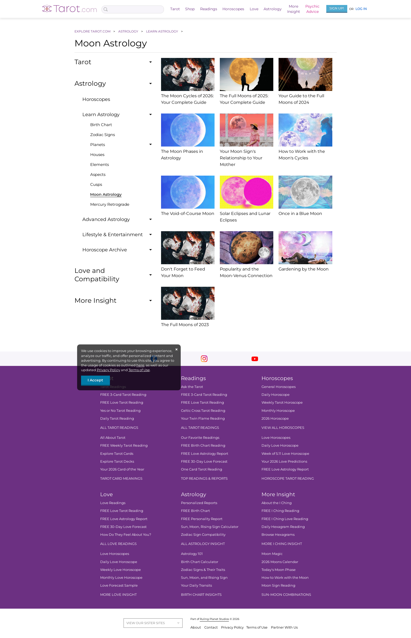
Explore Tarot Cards (116, 453)
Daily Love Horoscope (279, 445)
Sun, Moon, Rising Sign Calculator (209, 527)
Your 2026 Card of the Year (122, 469)
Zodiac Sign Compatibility (203, 534)
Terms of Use (139, 370)
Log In (361, 9)
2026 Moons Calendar (279, 561)
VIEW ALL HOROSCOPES (282, 427)
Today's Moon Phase (278, 569)
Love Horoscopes (275, 437)
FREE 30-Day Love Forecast (204, 461)
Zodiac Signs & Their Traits (203, 569)
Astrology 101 (191, 554)
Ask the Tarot (192, 387)
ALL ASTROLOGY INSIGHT (203, 544)
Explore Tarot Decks (117, 461)
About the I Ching (276, 503)
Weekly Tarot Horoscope (281, 402)
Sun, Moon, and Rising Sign (204, 577)
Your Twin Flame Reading (203, 418)
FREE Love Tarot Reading (121, 402)
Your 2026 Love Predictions (284, 461)
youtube (255, 358)
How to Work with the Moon (284, 577)
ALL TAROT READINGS (119, 427)
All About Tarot (112, 437)
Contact (211, 627)
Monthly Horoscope (278, 410)
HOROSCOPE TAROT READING (287, 478)
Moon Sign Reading (278, 585)
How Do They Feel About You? (125, 534)
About (196, 627)
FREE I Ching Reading (280, 511)
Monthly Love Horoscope (121, 577)
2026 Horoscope (275, 418)
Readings (208, 9)
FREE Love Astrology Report (204, 453)
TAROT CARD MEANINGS (121, 478)
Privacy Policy (108, 370)
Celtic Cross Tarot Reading (203, 410)
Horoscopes (233, 9)
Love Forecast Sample (119, 585)
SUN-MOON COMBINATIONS (286, 594)
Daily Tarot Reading (117, 418)
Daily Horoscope (275, 394)
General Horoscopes (278, 387)
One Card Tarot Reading (201, 469)
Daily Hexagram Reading (283, 527)
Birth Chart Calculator (199, 561)
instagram (204, 358)
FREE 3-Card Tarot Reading (123, 394)
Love (254, 9)
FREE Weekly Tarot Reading (124, 445)
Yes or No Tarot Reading (120, 410)
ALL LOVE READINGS (118, 544)
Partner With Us (284, 627)
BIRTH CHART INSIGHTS (201, 594)
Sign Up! (336, 8)
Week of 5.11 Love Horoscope (285, 453)
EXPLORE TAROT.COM (92, 31)
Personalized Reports (199, 503)
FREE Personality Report (201, 519)
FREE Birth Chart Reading (203, 445)
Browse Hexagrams (277, 534)
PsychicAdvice (312, 9)
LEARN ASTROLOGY (162, 31)
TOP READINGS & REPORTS (204, 478)
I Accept (95, 380)
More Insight (278, 494)
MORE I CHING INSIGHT (281, 544)
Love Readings (112, 503)
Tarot (175, 9)
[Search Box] (133, 9)
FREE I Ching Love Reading (284, 519)
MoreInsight (293, 9)
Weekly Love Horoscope (120, 569)
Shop (190, 9)
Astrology (273, 9)
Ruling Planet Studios (214, 619)
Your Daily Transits (196, 585)
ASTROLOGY (128, 31)
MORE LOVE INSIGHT (118, 594)
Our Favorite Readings (200, 437)
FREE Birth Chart (195, 511)
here (140, 365)
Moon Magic (271, 554)
